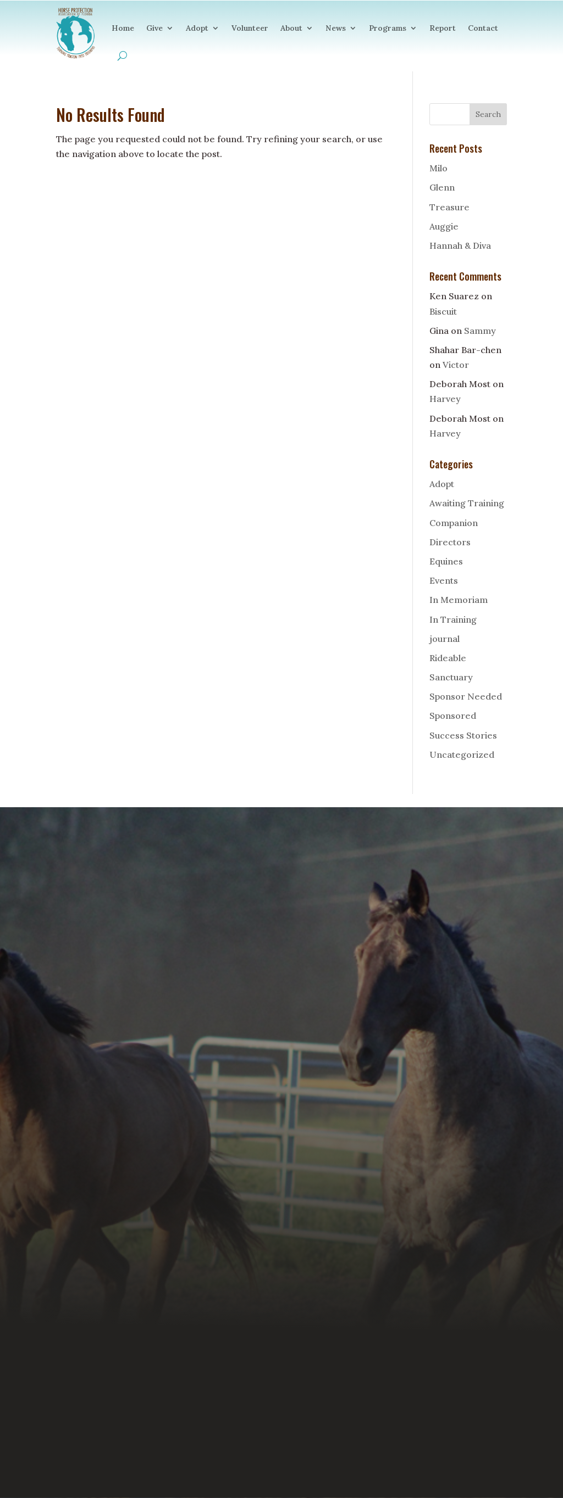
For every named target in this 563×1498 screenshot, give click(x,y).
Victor (456, 364)
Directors (450, 541)
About (291, 28)
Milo (438, 168)
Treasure (449, 207)
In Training (453, 619)
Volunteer (249, 28)
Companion (453, 522)
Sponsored (452, 715)
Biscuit (443, 311)
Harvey (445, 398)
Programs (387, 28)
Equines (446, 561)
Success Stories (463, 735)
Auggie (444, 226)
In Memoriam (458, 599)
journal (444, 638)
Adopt (197, 28)
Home (123, 28)
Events (443, 580)
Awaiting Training (466, 503)
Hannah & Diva (460, 245)
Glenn (442, 187)
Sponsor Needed (465, 696)
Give (154, 28)
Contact (483, 28)
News (335, 28)
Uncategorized (461, 754)
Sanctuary (451, 677)
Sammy (480, 330)
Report (442, 28)
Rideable (447, 657)
